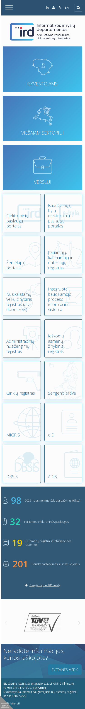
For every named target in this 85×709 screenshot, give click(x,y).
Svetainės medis (64, 669)
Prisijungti (11, 703)
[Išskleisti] (78, 8)
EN (67, 8)
